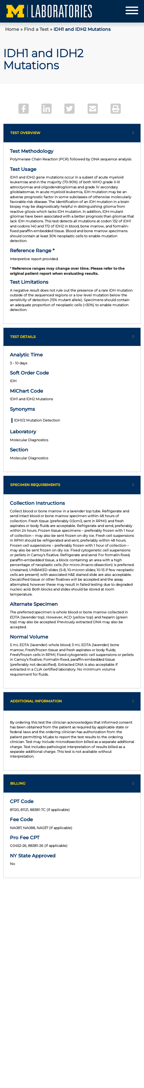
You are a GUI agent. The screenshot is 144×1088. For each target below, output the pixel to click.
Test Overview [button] (25, 133)
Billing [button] (17, 783)
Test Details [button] (23, 337)
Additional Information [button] (36, 701)
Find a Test (36, 29)
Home (12, 29)
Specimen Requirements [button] (35, 485)
